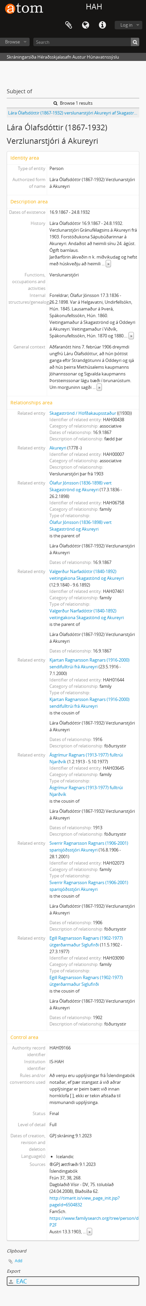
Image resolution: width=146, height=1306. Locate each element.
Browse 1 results (73, 103)
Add (18, 1261)
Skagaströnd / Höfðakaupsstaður (82, 413)
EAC (18, 1281)
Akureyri (57, 448)
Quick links (102, 25)
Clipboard (68, 25)
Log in (126, 25)
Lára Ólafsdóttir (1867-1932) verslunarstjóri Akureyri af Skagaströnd (73, 113)
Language (85, 25)
